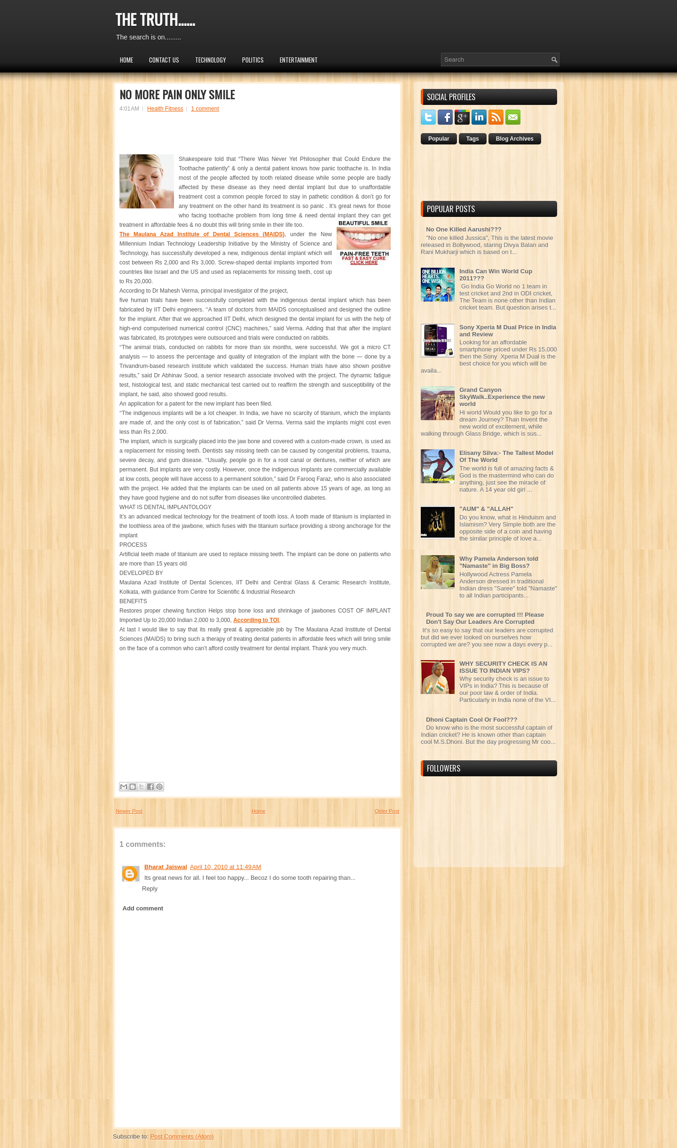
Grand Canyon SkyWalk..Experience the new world (502, 396)
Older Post (387, 811)
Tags (472, 139)
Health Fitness (165, 108)
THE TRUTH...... (155, 19)
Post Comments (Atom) (182, 1136)
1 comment (205, 108)
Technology (210, 59)
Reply (149, 888)
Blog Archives (515, 139)
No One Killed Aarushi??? (464, 229)
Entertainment (299, 59)
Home (126, 59)
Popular (438, 139)
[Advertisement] (255, 137)
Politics (253, 59)
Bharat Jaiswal (165, 866)
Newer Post (129, 811)
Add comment (143, 908)
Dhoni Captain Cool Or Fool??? (471, 719)
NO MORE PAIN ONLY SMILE (177, 94)
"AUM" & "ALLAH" (486, 508)
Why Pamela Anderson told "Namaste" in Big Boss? (498, 562)
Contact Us (164, 59)
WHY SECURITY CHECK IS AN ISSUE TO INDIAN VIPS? (503, 667)
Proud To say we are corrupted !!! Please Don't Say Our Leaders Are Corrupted (485, 618)
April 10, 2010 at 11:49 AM (225, 866)
